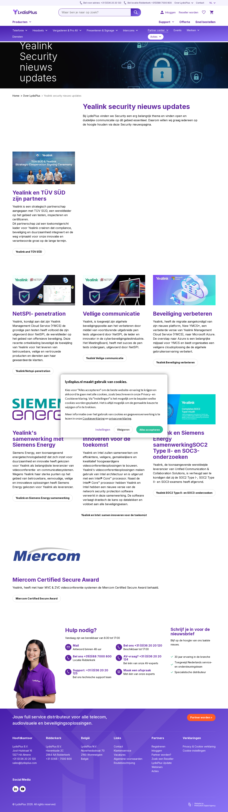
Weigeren (123, 429)
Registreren (158, 746)
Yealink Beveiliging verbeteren (175, 362)
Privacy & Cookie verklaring (199, 746)
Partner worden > (201, 717)
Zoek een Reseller (162, 758)
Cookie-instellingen (194, 750)
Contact (118, 746)
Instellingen (102, 429)
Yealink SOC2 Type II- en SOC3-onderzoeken (184, 492)
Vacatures (120, 754)
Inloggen (157, 750)
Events (178, 30)
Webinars (157, 766)
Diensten (17, 36)
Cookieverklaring (93, 418)
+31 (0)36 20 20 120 (24, 758)
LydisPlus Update (162, 762)
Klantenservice (122, 750)
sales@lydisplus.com (24, 762)
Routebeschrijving (124, 762)
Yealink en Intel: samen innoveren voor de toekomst (114, 515)
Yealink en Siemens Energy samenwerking (42, 497)
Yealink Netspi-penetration (33, 370)
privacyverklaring (120, 418)
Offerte (184, 22)
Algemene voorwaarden (128, 758)
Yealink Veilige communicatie (104, 358)
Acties (155, 771)
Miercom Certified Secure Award (37, 598)
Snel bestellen (205, 22)
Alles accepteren (149, 429)
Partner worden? (161, 754)
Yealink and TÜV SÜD (29, 251)
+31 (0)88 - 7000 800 (59, 758)
